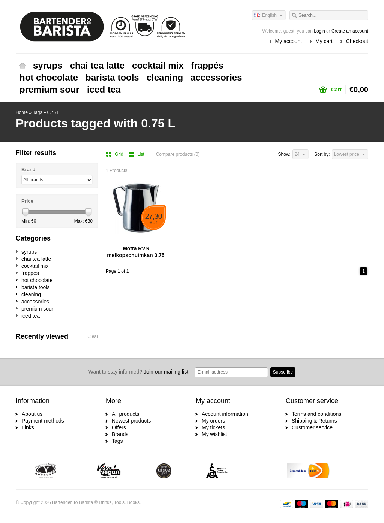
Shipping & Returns (314, 421)
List (136, 154)
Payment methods (43, 421)
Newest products (131, 421)
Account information (225, 414)
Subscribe (283, 372)
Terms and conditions (316, 414)
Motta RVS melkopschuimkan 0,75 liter (135, 252)
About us (32, 414)
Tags (37, 112)
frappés (207, 65)
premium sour (50, 89)
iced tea (103, 89)
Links (28, 427)
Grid (115, 154)
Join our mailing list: (139, 372)
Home (22, 66)
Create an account (350, 31)
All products (125, 414)
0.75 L (53, 112)
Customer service (312, 427)
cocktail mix (157, 65)
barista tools (112, 77)
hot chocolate (49, 77)
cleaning (165, 77)
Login (319, 31)
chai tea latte (97, 65)
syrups (48, 65)
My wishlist (214, 434)
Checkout (357, 41)
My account (288, 41)
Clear (92, 336)
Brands (120, 434)
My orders (213, 421)
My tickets (213, 427)
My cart (324, 41)
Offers (119, 427)
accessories (216, 77)
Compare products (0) (178, 154)
